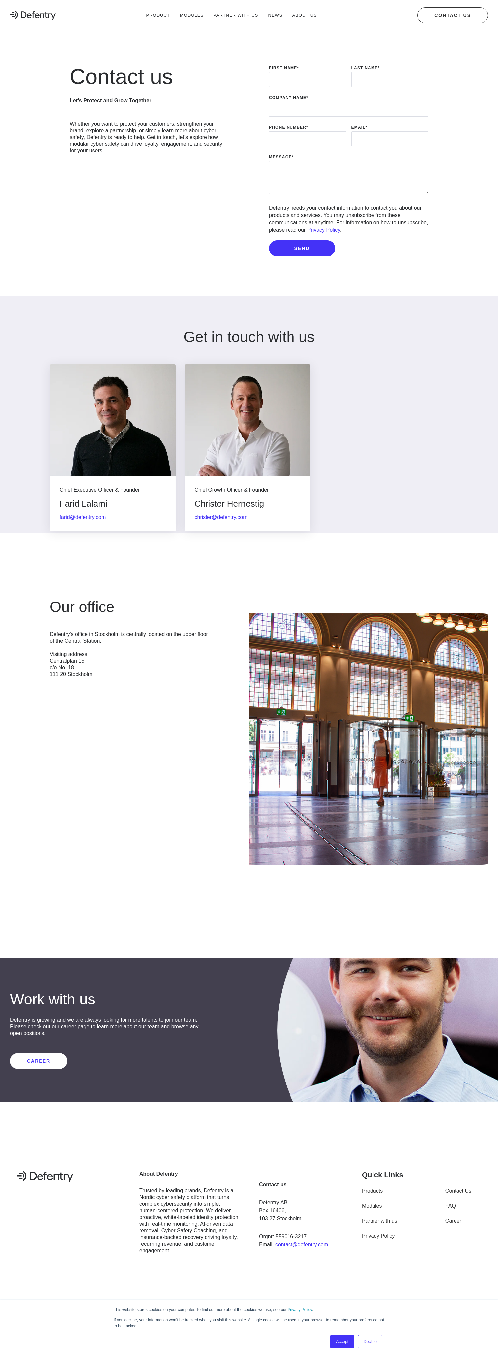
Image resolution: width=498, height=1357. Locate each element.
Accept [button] (342, 1341)
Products (372, 1194)
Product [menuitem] (158, 15)
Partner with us (379, 1224)
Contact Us (458, 1194)
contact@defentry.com (301, 1248)
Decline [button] (370, 1341)
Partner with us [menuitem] (235, 15)
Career (453, 1224)
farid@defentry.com (83, 522)
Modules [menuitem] (192, 15)
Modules (372, 1209)
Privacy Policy (300, 1310)
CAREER (38, 1064)
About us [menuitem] (304, 15)
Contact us (452, 15)
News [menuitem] (275, 15)
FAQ (450, 1209)
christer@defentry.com (223, 522)
